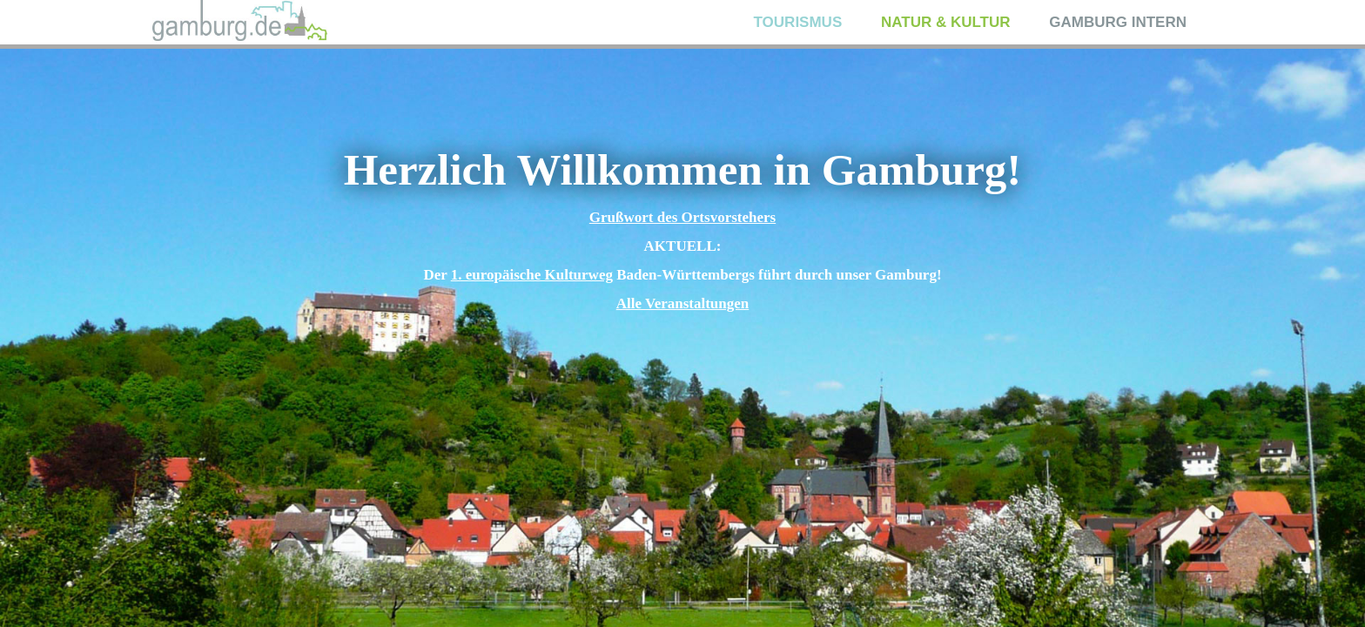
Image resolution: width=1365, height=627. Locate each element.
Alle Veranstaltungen (683, 303)
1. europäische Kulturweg (532, 274)
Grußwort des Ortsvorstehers (682, 217)
